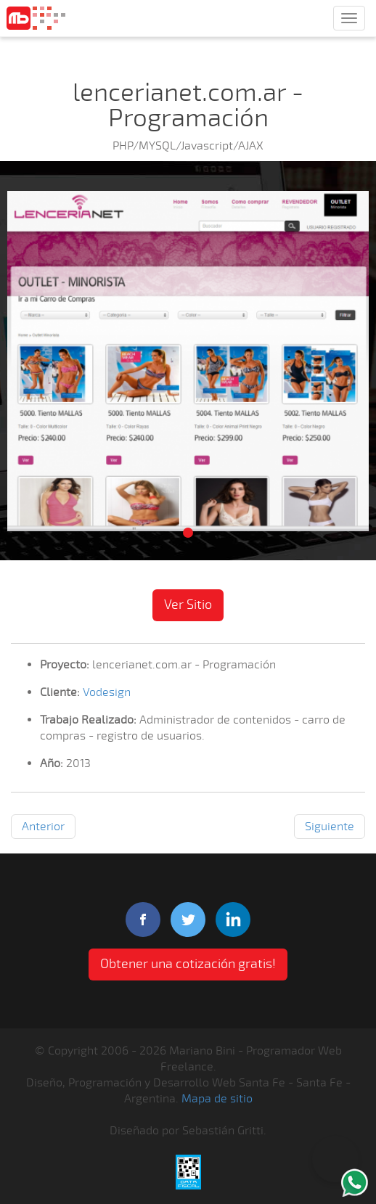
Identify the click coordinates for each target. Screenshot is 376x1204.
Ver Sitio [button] (188, 605)
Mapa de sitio (217, 1099)
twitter (188, 919)
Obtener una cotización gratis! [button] (188, 964)
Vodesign (107, 692)
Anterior (43, 826)
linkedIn (233, 919)
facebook (143, 919)
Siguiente (329, 826)
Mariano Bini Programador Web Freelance (36, 18)
